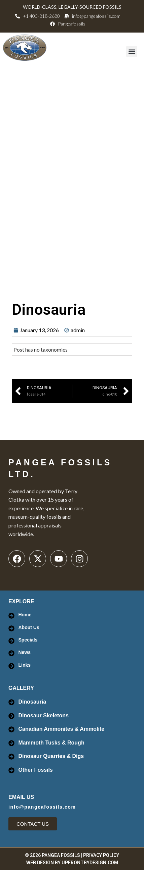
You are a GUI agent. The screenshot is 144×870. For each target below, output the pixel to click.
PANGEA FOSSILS (61, 855)
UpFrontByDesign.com (90, 862)
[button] (131, 51)
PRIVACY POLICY (101, 855)
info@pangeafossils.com (42, 807)
